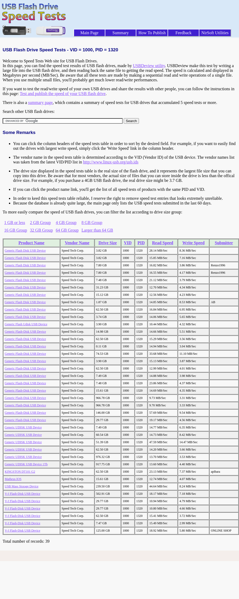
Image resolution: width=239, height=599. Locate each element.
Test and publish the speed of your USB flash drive (62, 93)
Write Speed (193, 243)
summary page (40, 102)
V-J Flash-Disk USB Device (22, 494)
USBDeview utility (149, 65)
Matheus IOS (13, 479)
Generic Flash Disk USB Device (25, 250)
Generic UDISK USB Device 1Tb (26, 464)
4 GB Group (66, 222)
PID (141, 243)
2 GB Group (40, 222)
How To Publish (152, 33)
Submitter (224, 243)
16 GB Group (15, 230)
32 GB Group (41, 230)
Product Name (31, 243)
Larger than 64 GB (97, 230)
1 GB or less (14, 222)
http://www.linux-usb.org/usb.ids (110, 162)
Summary (120, 33)
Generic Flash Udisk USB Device (26, 324)
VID (128, 243)
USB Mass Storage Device (21, 486)
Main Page (89, 33)
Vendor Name (77, 243)
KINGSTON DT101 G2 (20, 471)
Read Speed (162, 243)
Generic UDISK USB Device (23, 427)
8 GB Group (91, 222)
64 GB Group (67, 230)
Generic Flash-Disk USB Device (25, 331)
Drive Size (107, 243)
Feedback (183, 33)
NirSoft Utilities (215, 33)
